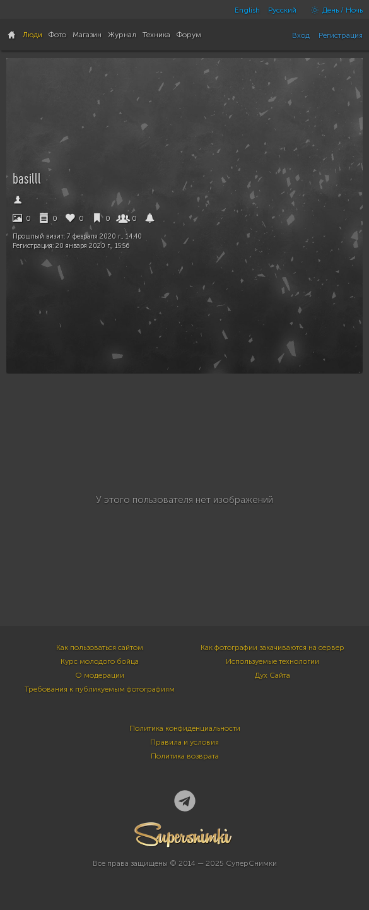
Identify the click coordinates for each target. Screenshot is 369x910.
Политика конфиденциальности (184, 728)
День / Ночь (334, 10)
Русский (282, 10)
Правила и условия (184, 742)
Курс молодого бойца (100, 661)
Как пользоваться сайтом (99, 647)
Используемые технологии (272, 661)
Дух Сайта (272, 675)
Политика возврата (185, 756)
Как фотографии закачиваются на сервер (272, 647)
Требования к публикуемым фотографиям (100, 689)
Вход (301, 35)
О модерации (99, 675)
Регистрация (341, 35)
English (247, 10)
